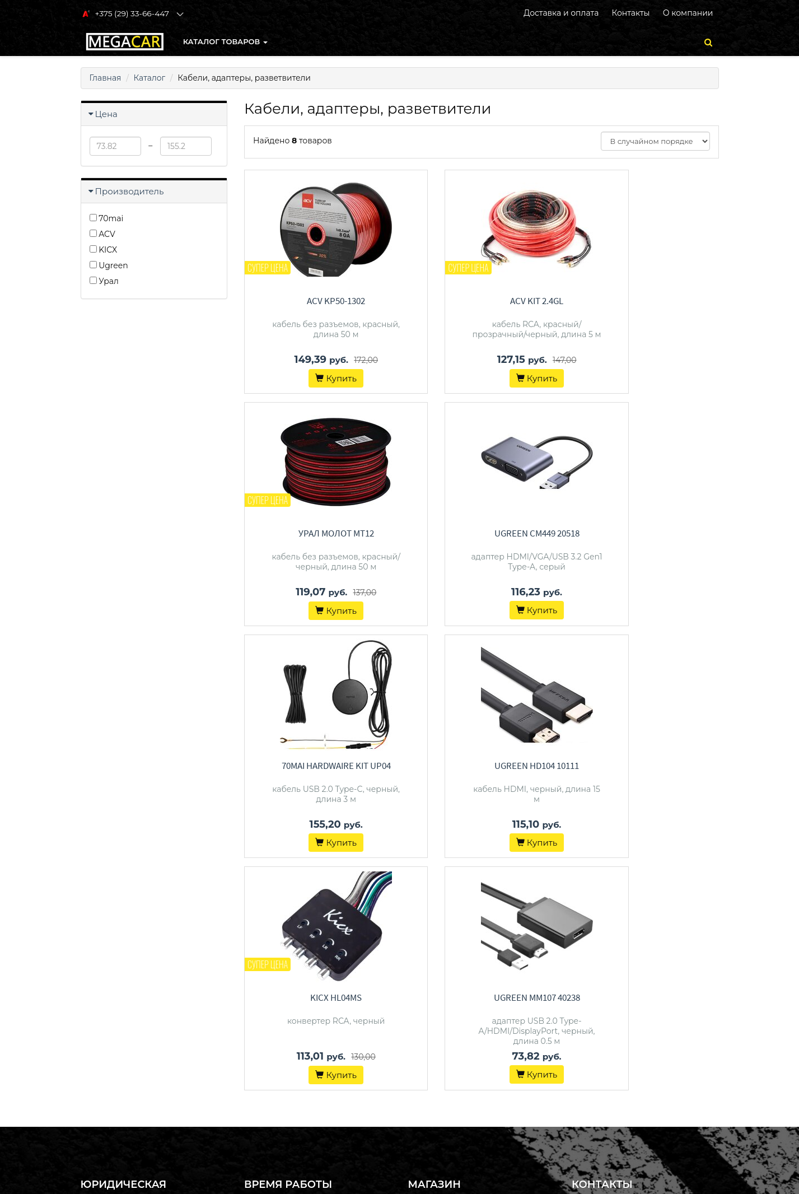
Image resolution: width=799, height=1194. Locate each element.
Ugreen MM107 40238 (481, 765)
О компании (688, 13)
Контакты (630, 13)
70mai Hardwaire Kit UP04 (481, 533)
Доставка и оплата (561, 13)
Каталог (150, 78)
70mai (107, 218)
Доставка (425, 994)
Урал (104, 281)
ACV (102, 234)
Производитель (129, 191)
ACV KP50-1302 (317, 301)
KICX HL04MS (317, 765)
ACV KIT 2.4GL (481, 301)
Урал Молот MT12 (645, 301)
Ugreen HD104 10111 (645, 533)
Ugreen (109, 265)
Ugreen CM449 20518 (317, 533)
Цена (106, 114)
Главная (106, 78)
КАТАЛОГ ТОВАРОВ (225, 41)
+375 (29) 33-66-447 (628, 980)
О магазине (430, 1009)
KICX (104, 250)
